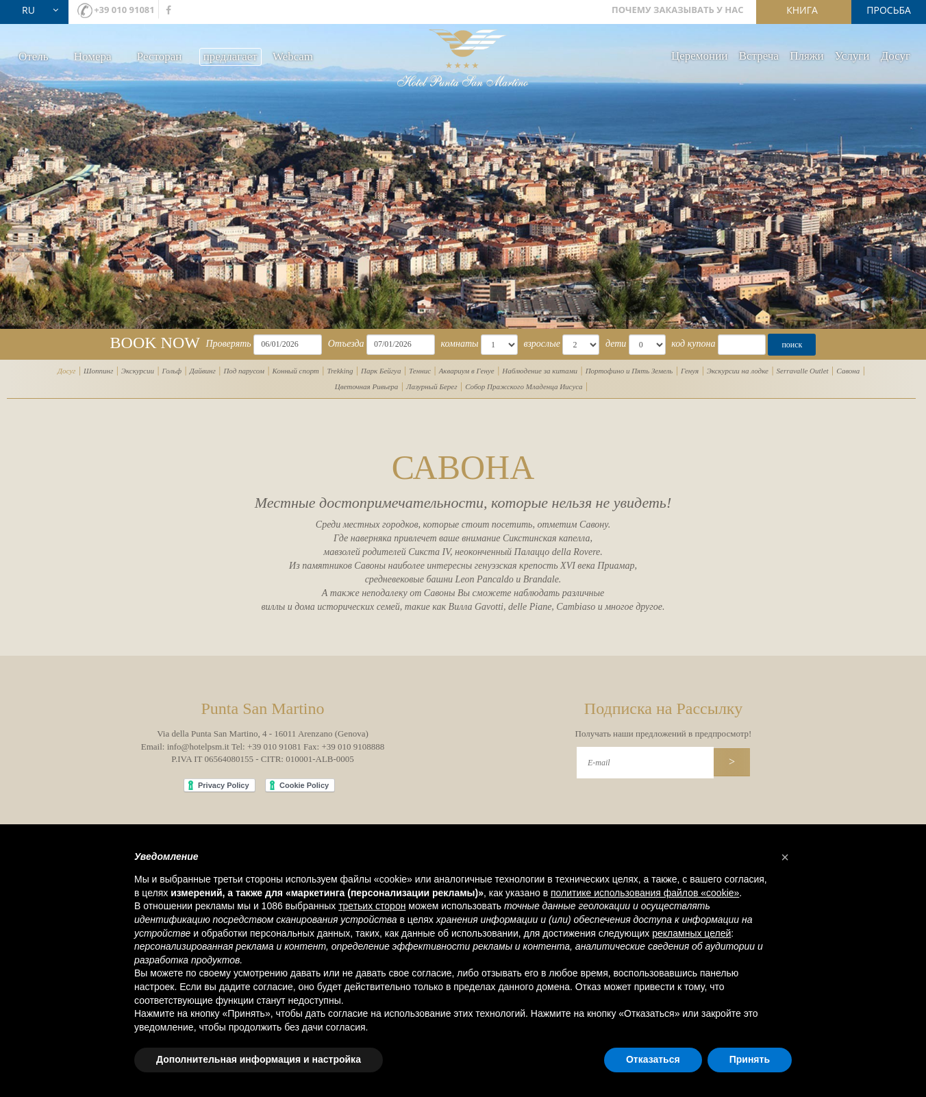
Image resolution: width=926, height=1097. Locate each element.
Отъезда (346, 343)
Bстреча (759, 55)
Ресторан (159, 56)
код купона (693, 343)
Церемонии (699, 55)
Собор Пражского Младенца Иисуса (523, 386)
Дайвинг (203, 371)
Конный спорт (296, 371)
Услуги (852, 55)
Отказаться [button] (653, 1059)
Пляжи (806, 55)
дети (615, 343)
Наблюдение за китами (539, 371)
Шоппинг (98, 371)
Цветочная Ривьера (367, 386)
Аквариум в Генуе (467, 371)
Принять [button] (749, 1059)
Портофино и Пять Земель (629, 371)
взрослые (542, 343)
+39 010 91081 (124, 9)
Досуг (895, 55)
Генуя (690, 371)
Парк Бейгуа (381, 371)
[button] (785, 857)
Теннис (420, 371)
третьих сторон (371, 905)
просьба (888, 9)
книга (802, 9)
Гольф (172, 371)
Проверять (228, 343)
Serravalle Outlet (803, 371)
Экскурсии (137, 371)
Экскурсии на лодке (737, 371)
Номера (93, 56)
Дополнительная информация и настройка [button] (258, 1059)
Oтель (33, 56)
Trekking (340, 371)
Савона (848, 371)
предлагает (230, 56)
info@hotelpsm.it (198, 746)
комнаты (460, 343)
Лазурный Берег (432, 386)
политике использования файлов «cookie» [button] (645, 892)
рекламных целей (691, 933)
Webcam (293, 56)
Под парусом (243, 371)
